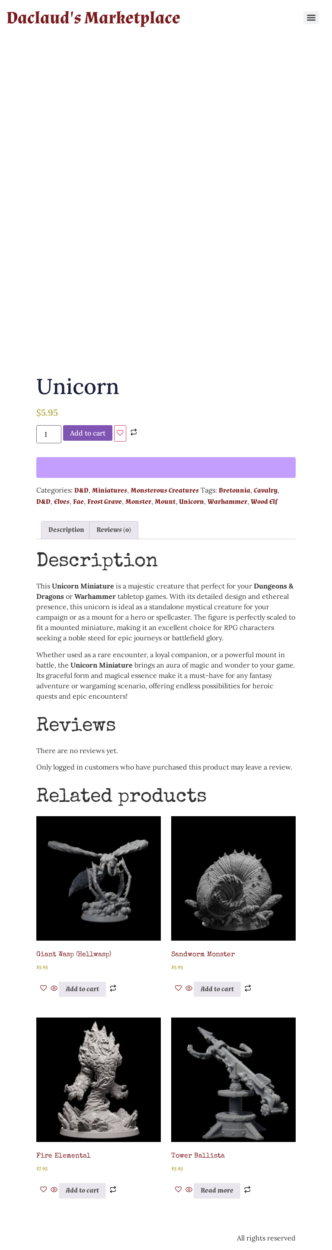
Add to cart (87, 433)
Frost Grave (104, 501)
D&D (81, 490)
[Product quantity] (48, 434)
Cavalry (266, 490)
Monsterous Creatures (165, 490)
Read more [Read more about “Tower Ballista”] (217, 1190)
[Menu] (311, 17)
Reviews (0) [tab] (113, 529)
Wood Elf (264, 501)
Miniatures (109, 490)
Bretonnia (234, 490)
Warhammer (227, 501)
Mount (165, 501)
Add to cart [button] (82, 989)
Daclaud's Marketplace (93, 18)
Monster (138, 501)
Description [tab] (66, 529)
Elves (62, 501)
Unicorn (191, 501)
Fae (78, 501)
